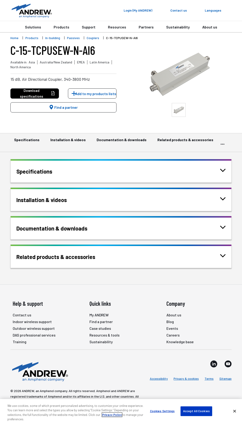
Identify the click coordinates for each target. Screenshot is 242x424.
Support (88, 27)
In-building (52, 38)
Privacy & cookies (186, 378)
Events (172, 328)
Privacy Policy (112, 415)
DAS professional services (34, 335)
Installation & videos (68, 141)
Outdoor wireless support (34, 328)
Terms (209, 378)
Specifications (27, 141)
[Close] (235, 411)
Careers (173, 335)
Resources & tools (104, 335)
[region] (121, 411)
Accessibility (159, 378)
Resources (117, 27)
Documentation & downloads (122, 141)
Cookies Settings (162, 411)
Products (61, 27)
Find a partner (63, 107)
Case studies (100, 328)
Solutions (33, 27)
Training (19, 342)
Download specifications (37, 93)
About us (209, 27)
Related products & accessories (185, 141)
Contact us (22, 315)
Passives (73, 38)
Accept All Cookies (196, 411)
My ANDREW (99, 315)
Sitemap (225, 378)
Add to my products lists (95, 93)
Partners (146, 27)
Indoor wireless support (32, 321)
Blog (170, 321)
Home (14, 38)
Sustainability (178, 27)
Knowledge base (180, 342)
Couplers (93, 38)
